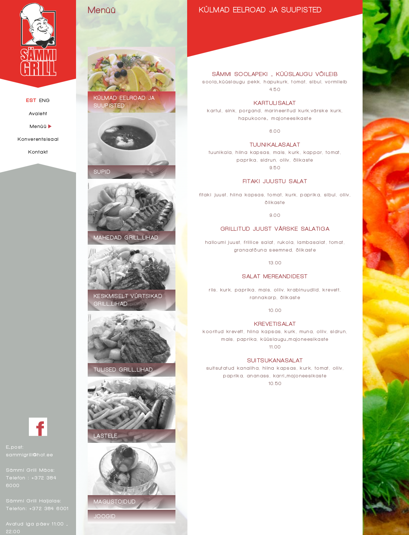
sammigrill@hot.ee (29, 454)
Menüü (101, 10)
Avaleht (38, 113)
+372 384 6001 (49, 508)
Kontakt (38, 151)
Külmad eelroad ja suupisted (260, 10)
